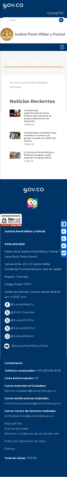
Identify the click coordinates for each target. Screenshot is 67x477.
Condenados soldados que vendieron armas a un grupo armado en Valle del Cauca (40, 136)
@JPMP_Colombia (19, 312)
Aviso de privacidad (16, 428)
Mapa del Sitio (13, 423)
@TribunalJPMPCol (20, 328)
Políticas (9, 448)
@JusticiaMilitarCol (19, 304)
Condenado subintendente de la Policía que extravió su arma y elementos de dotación (37, 116)
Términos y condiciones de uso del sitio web (31, 433)
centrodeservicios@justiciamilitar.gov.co (29, 416)
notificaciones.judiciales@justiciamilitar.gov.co (32, 403)
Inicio (19, 70)
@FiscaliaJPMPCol (19, 320)
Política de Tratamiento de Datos (25, 441)
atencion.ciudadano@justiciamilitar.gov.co (30, 390)
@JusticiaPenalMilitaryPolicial (29, 345)
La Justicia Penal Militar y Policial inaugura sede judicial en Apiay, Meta (39, 155)
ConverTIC (55, 13)
